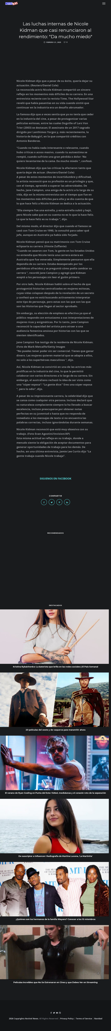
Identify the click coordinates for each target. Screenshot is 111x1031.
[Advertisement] (55, 565)
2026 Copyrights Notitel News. (24, 1018)
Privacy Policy (66, 1018)
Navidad (98, 1018)
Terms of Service (84, 1018)
